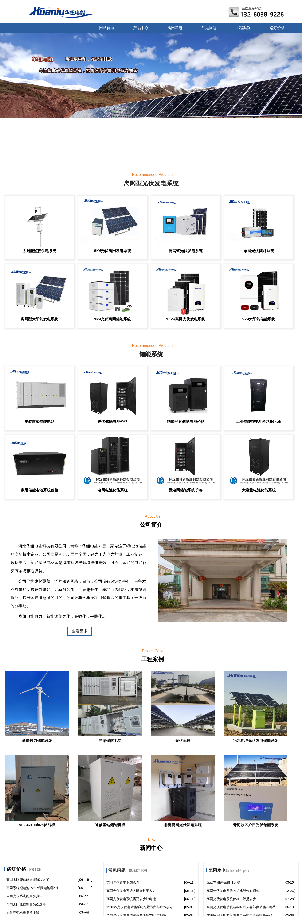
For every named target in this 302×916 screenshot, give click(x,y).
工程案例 (243, 28)
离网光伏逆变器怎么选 (122, 882)
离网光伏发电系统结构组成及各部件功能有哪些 (241, 907)
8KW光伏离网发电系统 (112, 251)
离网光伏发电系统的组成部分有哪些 (233, 891)
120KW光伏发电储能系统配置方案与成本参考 (139, 907)
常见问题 (208, 28)
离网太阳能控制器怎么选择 (26, 904)
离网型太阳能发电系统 (39, 319)
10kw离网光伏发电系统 (185, 319)
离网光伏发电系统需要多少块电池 (131, 899)
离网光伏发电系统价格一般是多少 (231, 899)
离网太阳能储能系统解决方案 (27, 880)
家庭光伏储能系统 (259, 251)
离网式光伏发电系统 (186, 251)
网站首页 (106, 28)
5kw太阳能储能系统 (258, 319)
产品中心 (140, 28)
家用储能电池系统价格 (39, 490)
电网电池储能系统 (113, 490)
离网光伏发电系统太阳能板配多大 (131, 891)
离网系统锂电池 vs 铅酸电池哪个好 (33, 888)
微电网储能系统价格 (186, 490)
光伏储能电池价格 (113, 422)
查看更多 (80, 631)
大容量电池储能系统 (259, 490)
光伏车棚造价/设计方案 (223, 882)
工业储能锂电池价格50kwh (258, 422)
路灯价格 (277, 28)
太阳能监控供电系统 (39, 251)
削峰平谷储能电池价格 (185, 422)
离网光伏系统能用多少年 (24, 896)
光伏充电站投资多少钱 (22, 913)
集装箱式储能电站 (39, 422)
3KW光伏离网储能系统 (112, 319)
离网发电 (174, 28)
